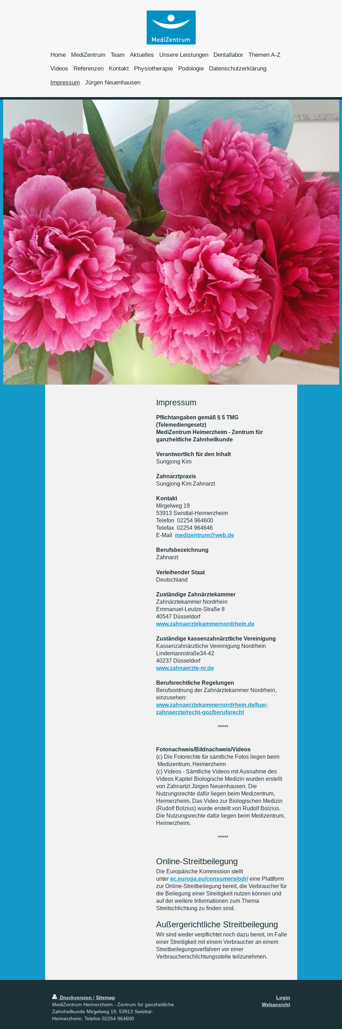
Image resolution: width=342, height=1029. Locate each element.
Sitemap (105, 997)
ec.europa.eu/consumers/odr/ (209, 878)
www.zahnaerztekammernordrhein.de (205, 624)
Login (283, 997)
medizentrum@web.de (204, 535)
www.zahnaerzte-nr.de (185, 668)
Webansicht (276, 1004)
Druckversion (72, 997)
